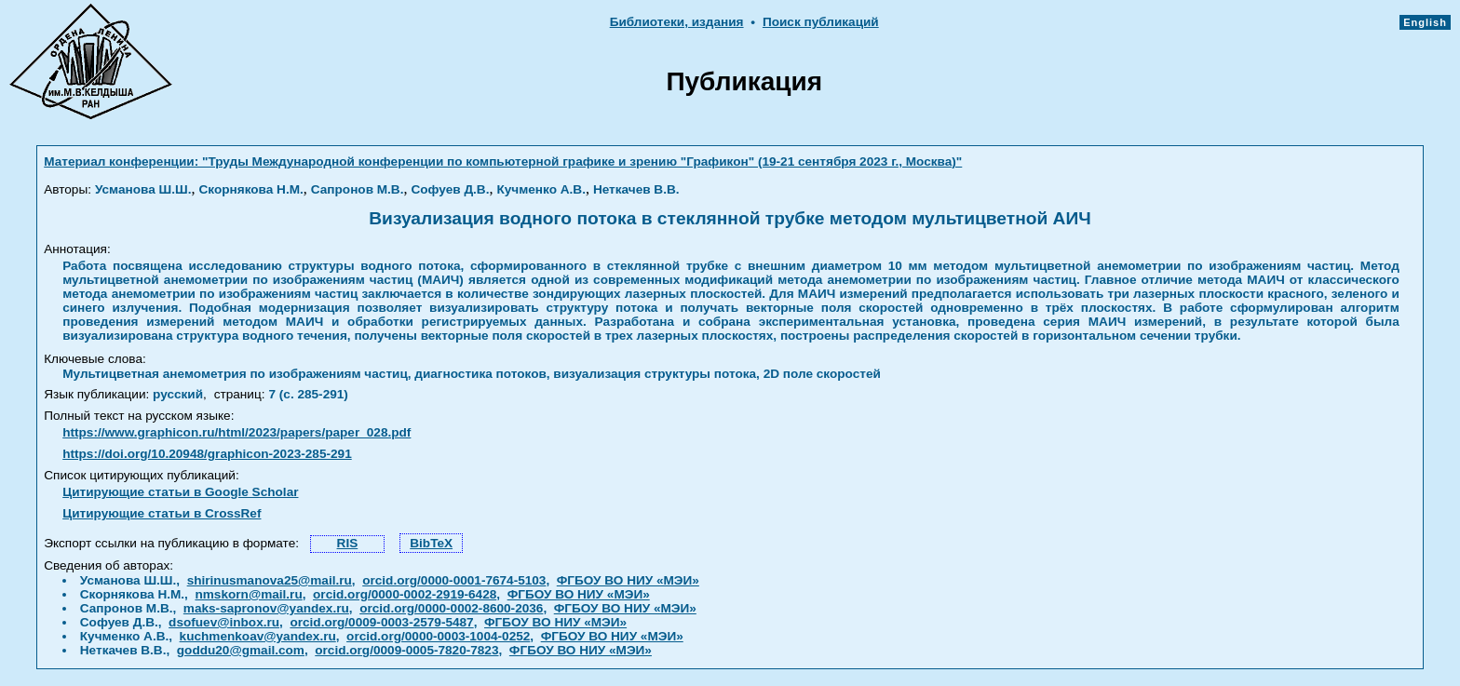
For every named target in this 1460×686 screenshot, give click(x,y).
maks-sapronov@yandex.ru (266, 608)
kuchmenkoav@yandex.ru (258, 636)
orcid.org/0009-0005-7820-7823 (406, 650)
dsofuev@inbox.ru (224, 622)
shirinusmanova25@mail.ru (269, 580)
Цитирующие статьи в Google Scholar (180, 492)
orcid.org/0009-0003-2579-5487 (381, 622)
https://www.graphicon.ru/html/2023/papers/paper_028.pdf (236, 432)
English (1425, 22)
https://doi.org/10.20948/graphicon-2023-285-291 (207, 454)
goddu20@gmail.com (240, 650)
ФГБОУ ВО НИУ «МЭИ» (628, 580)
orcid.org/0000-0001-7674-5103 (454, 580)
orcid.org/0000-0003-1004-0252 (438, 636)
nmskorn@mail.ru (248, 594)
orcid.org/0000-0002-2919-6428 (404, 594)
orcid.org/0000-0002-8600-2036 (451, 608)
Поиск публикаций (821, 22)
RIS (347, 543)
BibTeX (431, 543)
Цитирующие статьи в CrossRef (161, 513)
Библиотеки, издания (677, 22)
